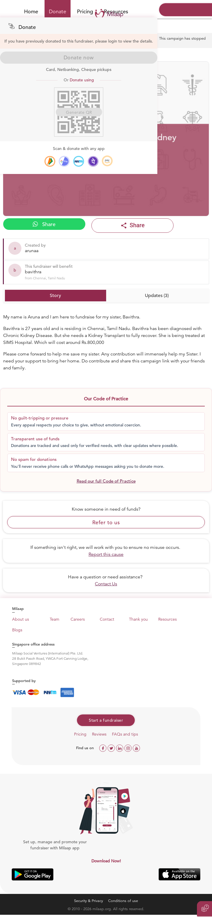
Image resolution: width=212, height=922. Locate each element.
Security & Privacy (88, 900)
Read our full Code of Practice (106, 481)
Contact (107, 619)
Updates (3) (157, 295)
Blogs (17, 630)
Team (54, 619)
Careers (78, 619)
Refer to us (106, 522)
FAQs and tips (125, 734)
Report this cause (106, 554)
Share (44, 224)
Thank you (138, 619)
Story (55, 295)
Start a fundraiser (106, 720)
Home (31, 11)
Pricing (85, 11)
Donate (57, 11)
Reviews (99, 734)
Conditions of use (123, 900)
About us (20, 619)
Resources (167, 619)
